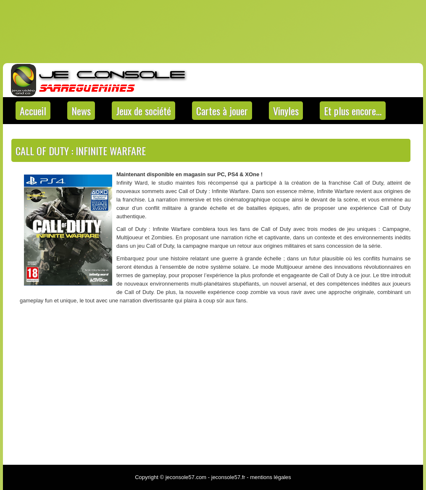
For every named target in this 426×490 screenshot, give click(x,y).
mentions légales (270, 477)
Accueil (33, 110)
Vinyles (286, 110)
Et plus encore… (352, 110)
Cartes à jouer (222, 110)
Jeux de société (143, 110)
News (81, 110)
